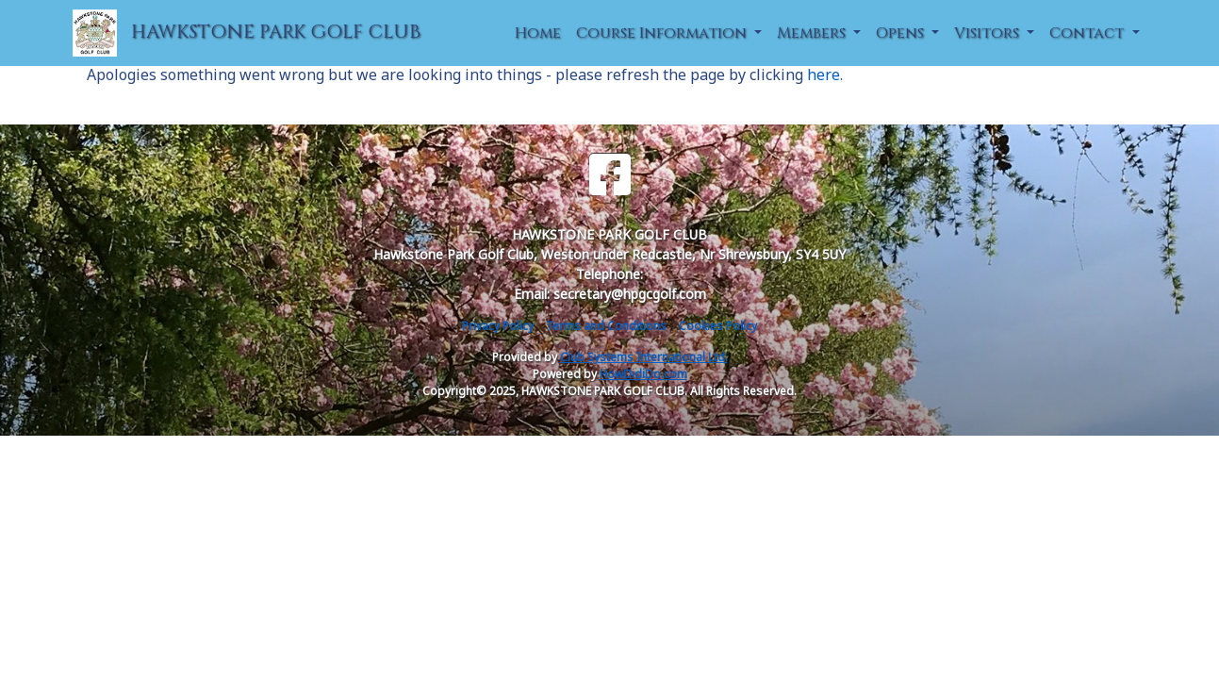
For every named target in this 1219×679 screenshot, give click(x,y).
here (823, 74)
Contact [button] (1088, 33)
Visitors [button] (988, 33)
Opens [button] (902, 33)
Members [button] (813, 33)
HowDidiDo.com (643, 374)
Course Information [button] (663, 33)
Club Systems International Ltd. (644, 357)
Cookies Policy (718, 326)
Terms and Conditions (606, 326)
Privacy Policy (498, 326)
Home (538, 33)
